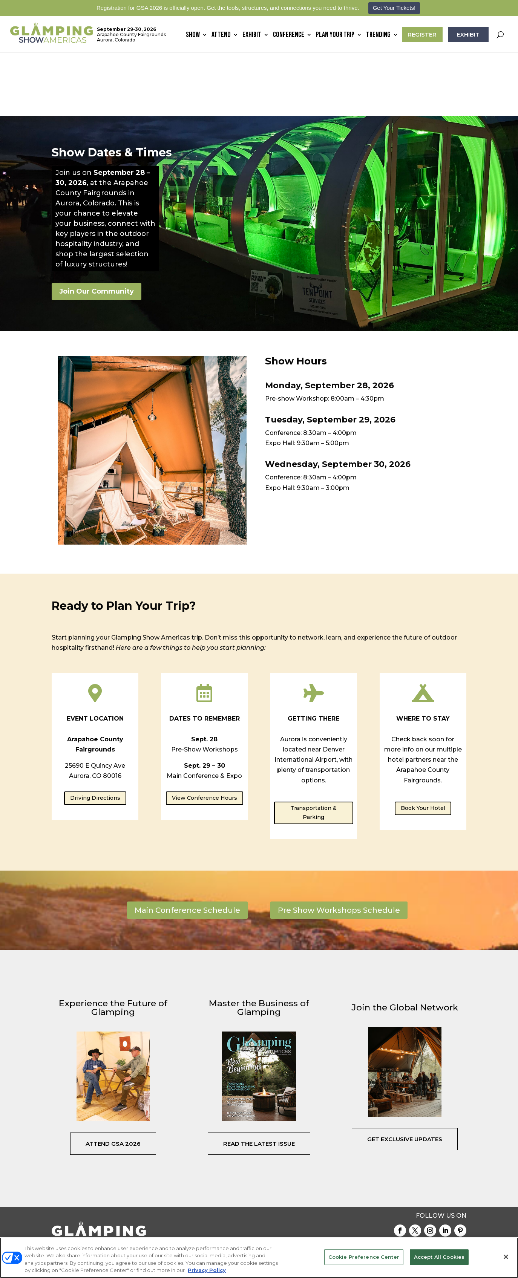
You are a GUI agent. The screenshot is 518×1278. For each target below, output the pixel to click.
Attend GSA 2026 (113, 1079)
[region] (259, 1257)
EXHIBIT (468, 34)
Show (193, 35)
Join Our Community (96, 227)
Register (397, 1186)
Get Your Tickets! (394, 8)
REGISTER (422, 34)
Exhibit (251, 35)
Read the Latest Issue (259, 1079)
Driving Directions (95, 734)
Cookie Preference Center (363, 1257)
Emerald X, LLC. (381, 1219)
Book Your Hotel (423, 744)
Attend (221, 35)
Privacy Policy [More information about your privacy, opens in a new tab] (207, 1270)
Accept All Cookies (439, 1257)
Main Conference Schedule (187, 846)
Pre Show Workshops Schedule (339, 846)
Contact (341, 1186)
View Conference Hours (204, 734)
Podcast (456, 1186)
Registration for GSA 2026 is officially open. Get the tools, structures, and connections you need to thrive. (228, 8)
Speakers (427, 1186)
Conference (288, 35)
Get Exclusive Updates (404, 1075)
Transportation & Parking (313, 749)
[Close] (506, 1257)
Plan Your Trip (335, 35)
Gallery (369, 1186)
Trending (378, 35)
